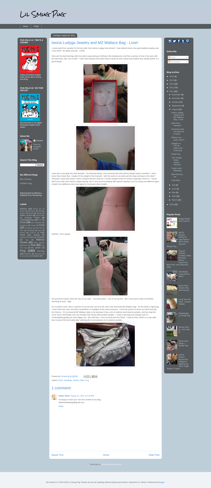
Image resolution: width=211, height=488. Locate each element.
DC (40, 220)
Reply (61, 406)
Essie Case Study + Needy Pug (183, 343)
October (175, 102)
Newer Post (57, 455)
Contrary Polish (32, 218)
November (176, 98)
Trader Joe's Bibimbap (176, 169)
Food (41, 225)
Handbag (68, 380)
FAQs (36, 26)
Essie (60, 380)
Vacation (36, 256)
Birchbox (31, 211)
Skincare (38, 254)
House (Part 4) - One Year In (184, 329)
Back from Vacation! (176, 124)
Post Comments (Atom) (111, 464)
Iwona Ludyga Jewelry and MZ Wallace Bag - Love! (177, 116)
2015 (172, 76)
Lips (26, 240)
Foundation (29, 228)
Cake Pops (40, 215)
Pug (87, 380)
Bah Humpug (25, 179)
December (176, 94)
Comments (174, 62)
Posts (171, 57)
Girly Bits (39, 228)
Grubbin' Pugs (26, 183)
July (174, 185)
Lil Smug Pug (42, 14)
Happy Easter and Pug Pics (184, 220)
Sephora (27, 254)
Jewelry (76, 380)
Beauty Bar (37, 209)
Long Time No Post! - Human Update (185, 301)
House (22, 233)
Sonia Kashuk (24, 256)
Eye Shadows (36, 222)
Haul (39, 230)
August (175, 109)
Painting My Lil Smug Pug (184, 314)
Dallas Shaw (64, 396)
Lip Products (39, 237)
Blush (31, 213)
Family (33, 225)
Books (39, 213)
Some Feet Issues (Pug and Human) (184, 288)
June (174, 189)
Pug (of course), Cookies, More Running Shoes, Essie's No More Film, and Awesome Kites (179, 259)
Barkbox (23, 209)
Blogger (161, 482)
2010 (172, 204)
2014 (172, 80)
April (174, 196)
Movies (25, 245)
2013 (172, 84)
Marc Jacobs (39, 242)
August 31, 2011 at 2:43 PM (82, 396)
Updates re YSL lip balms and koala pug (176, 146)
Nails (82, 380)
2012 (172, 87)
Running (40, 251)
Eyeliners (23, 225)
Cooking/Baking (26, 220)
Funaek (64, 376)
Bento (22, 211)
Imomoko (33, 233)
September (177, 106)
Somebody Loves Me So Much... (184, 274)
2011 (172, 91)
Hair (21, 230)
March (175, 200)
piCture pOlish (34, 248)
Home (25, 26)
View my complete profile (37, 146)
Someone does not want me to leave (177, 131)
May (174, 192)
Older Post (154, 455)
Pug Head (175, 180)
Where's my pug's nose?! (177, 138)
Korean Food (25, 237)
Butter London (26, 215)
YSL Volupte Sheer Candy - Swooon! (176, 161)
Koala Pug (175, 154)
